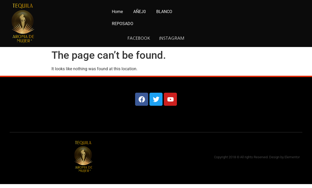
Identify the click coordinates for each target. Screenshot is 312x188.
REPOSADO (122, 23)
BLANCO (164, 11)
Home (117, 11)
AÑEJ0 (139, 11)
